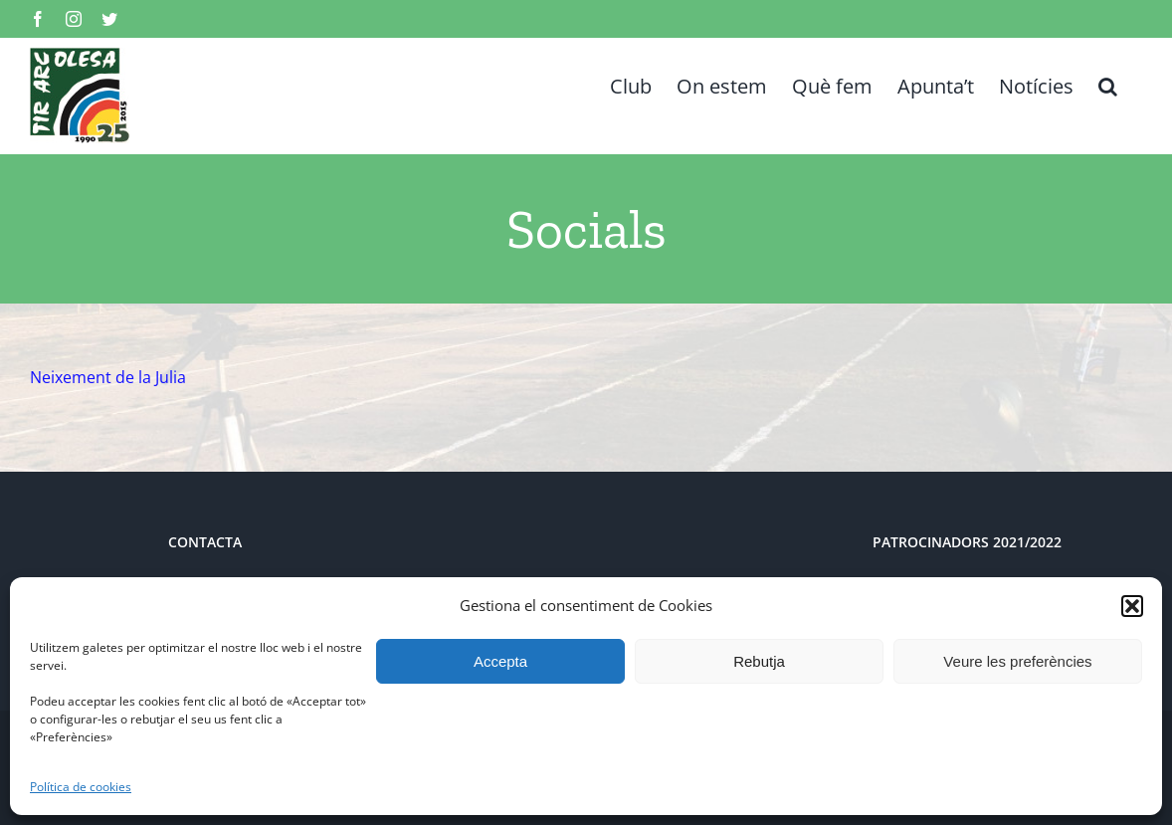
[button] (1132, 606)
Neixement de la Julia (108, 377)
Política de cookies (80, 786)
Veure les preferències (1017, 661)
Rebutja (759, 661)
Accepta (500, 661)
